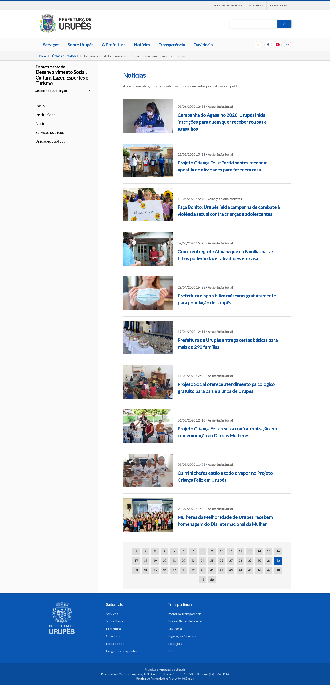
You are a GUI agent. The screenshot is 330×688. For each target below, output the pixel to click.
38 (183, 570)
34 (145, 570)
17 (136, 560)
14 (259, 551)
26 (221, 560)
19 (155, 560)
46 (259, 570)
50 (212, 579)
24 (202, 560)
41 (212, 570)
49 (202, 579)
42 (221, 570)
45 (249, 570)
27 (231, 560)
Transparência (171, 44)
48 (278, 570)
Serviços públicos (50, 132)
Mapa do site (115, 646)
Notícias (142, 44)
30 (259, 560)
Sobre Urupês (80, 44)
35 (155, 570)
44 (240, 570)
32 (278, 560)
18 (145, 560)
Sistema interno (279, 5)
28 (240, 560)
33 (136, 570)
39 (193, 570)
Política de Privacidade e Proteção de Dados (165, 681)
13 (249, 551)
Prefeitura (113, 630)
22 (183, 560)
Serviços (51, 44)
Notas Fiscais (256, 5)
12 (240, 551)
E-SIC (172, 654)
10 (221, 551)
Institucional (46, 114)
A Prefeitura (113, 44)
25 (212, 560)
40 (202, 570)
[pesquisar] (253, 24)
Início (42, 56)
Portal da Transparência (228, 5)
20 (164, 560)
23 (193, 560)
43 (231, 570)
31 (268, 560)
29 (249, 560)
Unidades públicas (50, 141)
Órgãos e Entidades (65, 56)
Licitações (175, 646)
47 (268, 570)
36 (164, 570)
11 (231, 551)
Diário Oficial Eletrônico (185, 622)
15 (268, 551)
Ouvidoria (203, 44)
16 (278, 551)
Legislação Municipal (182, 638)
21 (174, 560)
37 (174, 570)
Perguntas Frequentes (121, 654)
